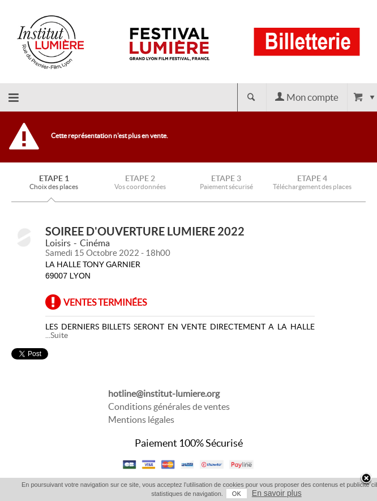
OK (236, 493)
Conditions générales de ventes (169, 406)
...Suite (56, 335)
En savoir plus (277, 493)
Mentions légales (141, 419)
